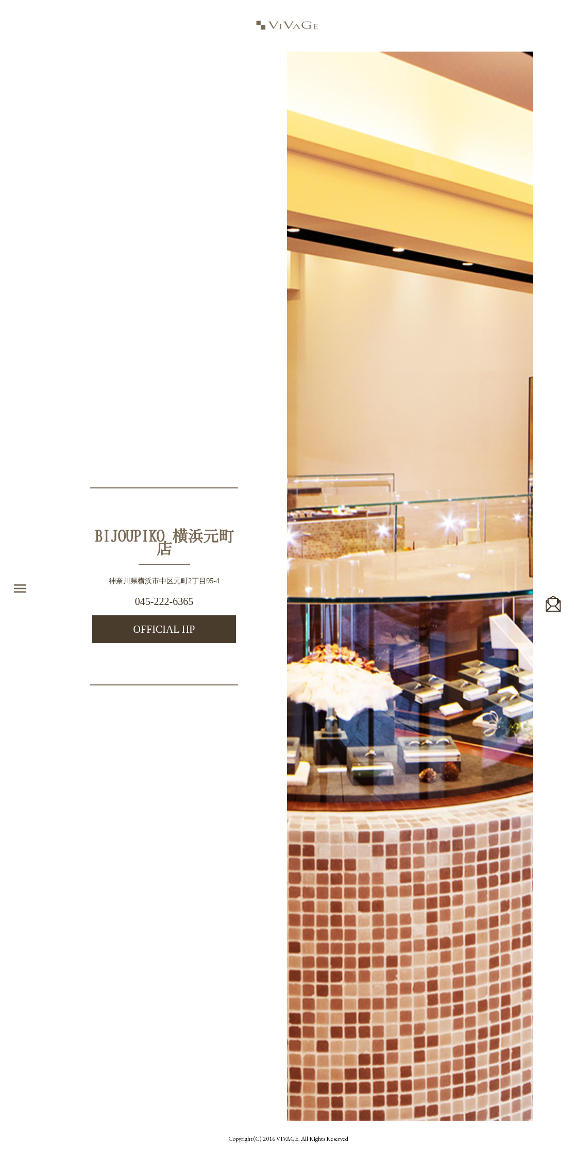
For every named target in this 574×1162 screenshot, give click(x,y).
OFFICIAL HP (164, 629)
